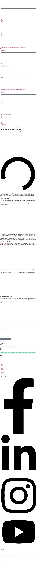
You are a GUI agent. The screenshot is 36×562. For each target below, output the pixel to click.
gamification (2, 341)
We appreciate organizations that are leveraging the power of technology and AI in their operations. (13, 47)
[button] (18, 154)
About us (2, 101)
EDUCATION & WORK (4, 66)
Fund (2, 33)
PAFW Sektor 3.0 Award (4, 46)
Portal (2, 63)
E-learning (2, 77)
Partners (2, 21)
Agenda (2, 20)
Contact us (2, 113)
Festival (2, 19)
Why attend (2, 34)
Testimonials (2, 22)
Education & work (4, 124)
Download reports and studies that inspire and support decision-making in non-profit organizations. (13, 89)
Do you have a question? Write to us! (6, 114)
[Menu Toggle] (0, 5)
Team (2, 102)
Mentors (2, 35)
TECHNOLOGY (3, 65)
